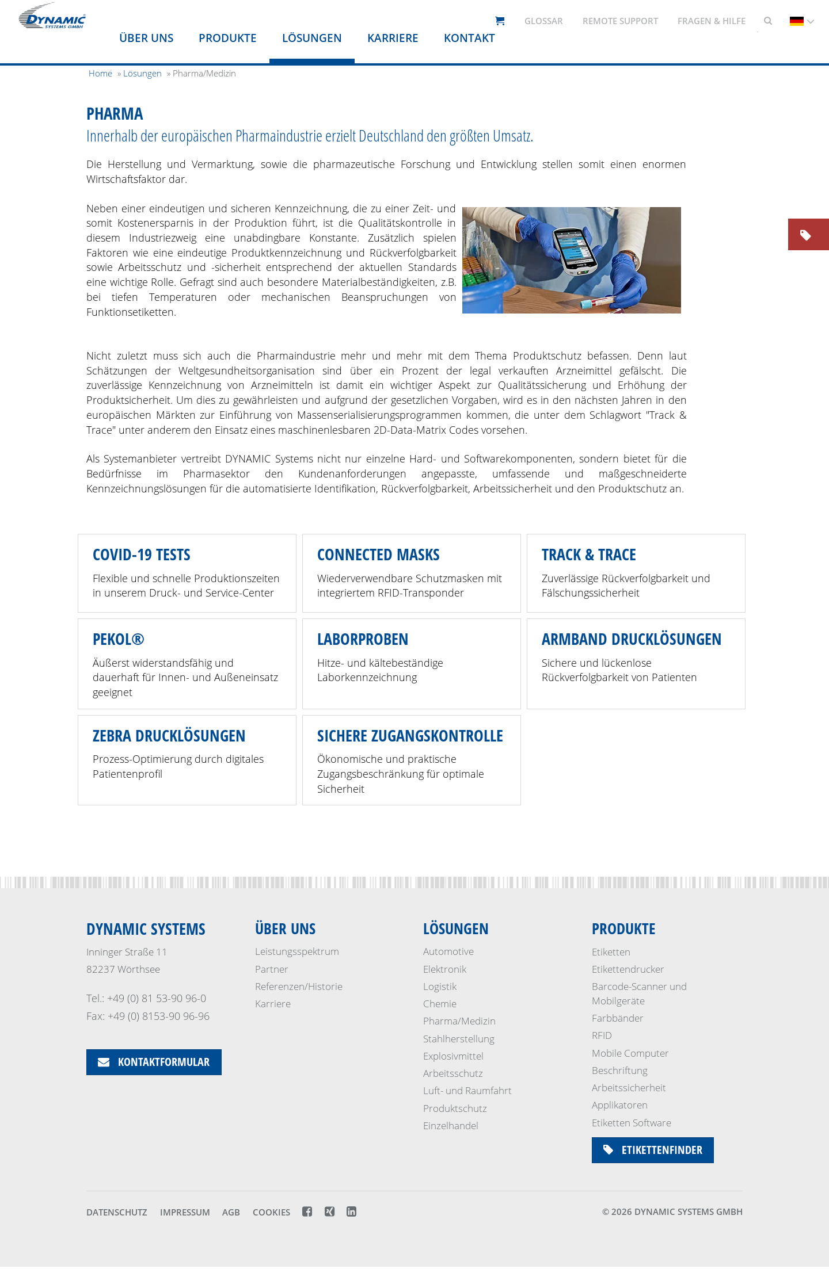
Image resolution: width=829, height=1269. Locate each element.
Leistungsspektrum (297, 951)
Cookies (271, 1214)
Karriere (393, 37)
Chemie (440, 1004)
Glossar (543, 20)
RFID (602, 1035)
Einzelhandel (450, 1126)
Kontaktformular (154, 1062)
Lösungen (312, 37)
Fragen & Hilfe (712, 20)
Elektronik (444, 969)
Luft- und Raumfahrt (467, 1091)
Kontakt (469, 37)
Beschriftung (620, 1070)
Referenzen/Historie (299, 986)
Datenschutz (116, 1214)
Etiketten (611, 951)
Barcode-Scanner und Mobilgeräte (639, 993)
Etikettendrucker (628, 969)
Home (100, 73)
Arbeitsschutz (453, 1073)
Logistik (440, 986)
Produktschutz (455, 1108)
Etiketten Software (631, 1122)
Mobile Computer (630, 1053)
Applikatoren (620, 1104)
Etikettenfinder (653, 1150)
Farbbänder (618, 1018)
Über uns (146, 37)
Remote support (620, 20)
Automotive (448, 951)
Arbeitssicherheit (629, 1087)
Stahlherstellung (459, 1038)
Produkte (228, 37)
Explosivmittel (453, 1056)
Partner (271, 969)
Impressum (185, 1214)
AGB (231, 1214)
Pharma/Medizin (459, 1021)
